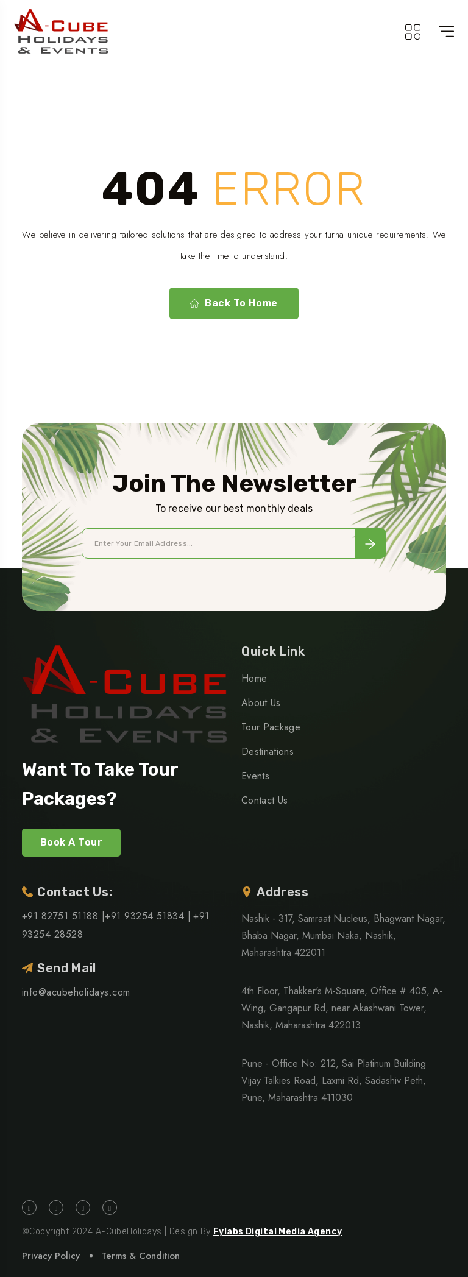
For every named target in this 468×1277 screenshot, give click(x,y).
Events (255, 776)
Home (254, 678)
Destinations (267, 752)
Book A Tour (71, 842)
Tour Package (270, 727)
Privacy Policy (51, 1255)
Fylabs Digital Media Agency (277, 1231)
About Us (261, 703)
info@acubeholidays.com (76, 992)
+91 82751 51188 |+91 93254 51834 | (106, 916)
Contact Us (264, 800)
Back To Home (234, 303)
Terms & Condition (140, 1255)
